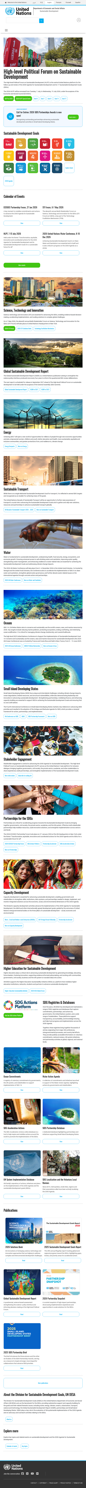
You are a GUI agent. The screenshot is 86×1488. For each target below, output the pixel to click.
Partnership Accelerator (50, 844)
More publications (43, 1383)
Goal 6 (36, 98)
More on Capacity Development (13, 925)
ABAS (23, 716)
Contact (34, 1483)
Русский (68, 2)
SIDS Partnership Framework (36, 716)
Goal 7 (42, 98)
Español (77, 2)
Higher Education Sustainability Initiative (16, 991)
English (49, 2)
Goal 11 (57, 98)
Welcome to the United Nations (15, 2)
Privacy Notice (65, 1483)
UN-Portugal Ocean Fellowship (46, 919)
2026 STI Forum (9, 328)
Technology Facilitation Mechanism (44, 328)
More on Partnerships (11, 849)
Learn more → (73, 117)
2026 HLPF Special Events (23, 98)
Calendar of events (12, 1446)
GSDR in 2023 (45, 389)
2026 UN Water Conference (13, 580)
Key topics (25, 1446)
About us (9, 1419)
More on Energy (22, 446)
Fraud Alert (53, 1483)
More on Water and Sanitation (32, 580)
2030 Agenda (9, 181)
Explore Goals (69, 168)
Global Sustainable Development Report (16, 389)
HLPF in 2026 (9, 98)
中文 (41, 2)
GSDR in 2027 (34, 389)
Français (58, 2)
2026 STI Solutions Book (24, 328)
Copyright (43, 1483)
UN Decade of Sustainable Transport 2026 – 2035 (19, 509)
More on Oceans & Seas (50, 646)
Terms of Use (78, 1483)
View (21, 223)
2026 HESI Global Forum (38, 991)
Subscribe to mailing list (25, 775)
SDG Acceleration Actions (67, 844)
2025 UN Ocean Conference (13, 646)
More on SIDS (51, 716)
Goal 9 (49, 98)
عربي (34, 2)
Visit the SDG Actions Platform (13, 1015)
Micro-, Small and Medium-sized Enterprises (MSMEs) (20, 919)
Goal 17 (64, 98)
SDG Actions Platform (33, 844)
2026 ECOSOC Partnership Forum (14, 844)
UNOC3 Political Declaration (32, 646)
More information (10, 775)
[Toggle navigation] (6, 30)
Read (23, 1260)
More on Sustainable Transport (45, 509)
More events (21, 265)
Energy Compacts (10, 446)
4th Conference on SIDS (11, 716)
